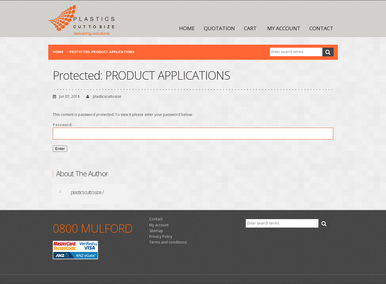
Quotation (219, 28)
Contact (321, 28)
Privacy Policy (160, 236)
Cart (250, 28)
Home (187, 28)
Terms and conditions (168, 242)
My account (283, 28)
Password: (193, 130)
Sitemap (156, 230)
